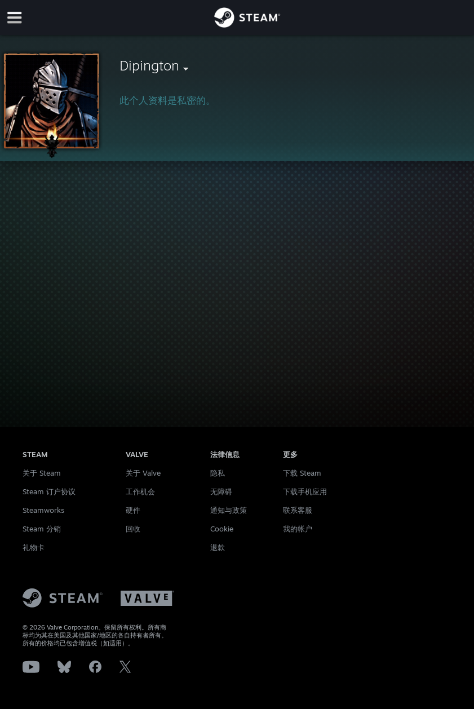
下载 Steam (302, 472)
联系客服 (297, 510)
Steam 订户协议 (49, 491)
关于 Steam (42, 472)
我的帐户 (297, 528)
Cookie (221, 528)
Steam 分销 (42, 528)
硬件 (133, 510)
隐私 (217, 472)
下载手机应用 (305, 491)
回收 (133, 528)
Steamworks (43, 510)
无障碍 (221, 491)
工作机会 (140, 491)
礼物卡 (34, 547)
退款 (217, 547)
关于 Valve (143, 472)
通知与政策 (228, 510)
